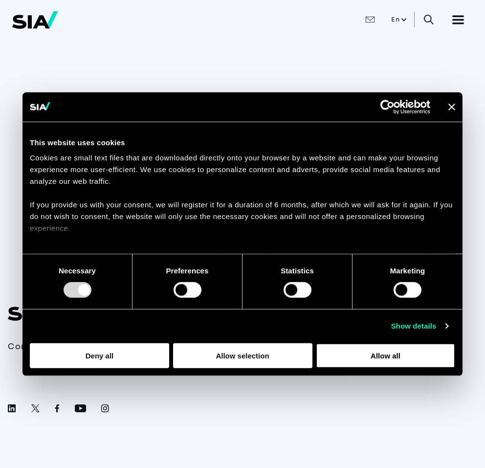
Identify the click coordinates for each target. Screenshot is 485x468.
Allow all (385, 356)
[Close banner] (451, 106)
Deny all (100, 356)
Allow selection (242, 356)
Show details (414, 326)
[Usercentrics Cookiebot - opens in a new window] (387, 106)
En (395, 19)
